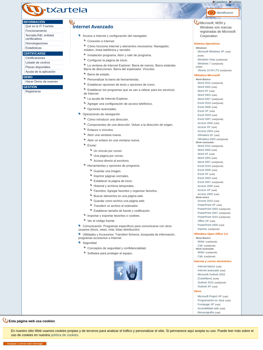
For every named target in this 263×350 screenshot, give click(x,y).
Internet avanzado (208, 270)
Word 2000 (204, 86)
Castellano (221, 1)
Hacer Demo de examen (42, 81)
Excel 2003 (204, 115)
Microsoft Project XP (210, 296)
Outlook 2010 (206, 282)
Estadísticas (34, 47)
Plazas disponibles (38, 67)
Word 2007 (204, 98)
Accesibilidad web (208, 308)
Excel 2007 (204, 119)
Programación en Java (211, 300)
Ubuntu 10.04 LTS (208, 70)
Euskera (236, 1)
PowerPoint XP (207, 204)
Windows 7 (204, 63)
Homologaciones (37, 43)
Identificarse (225, 12)
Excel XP (203, 111)
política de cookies (64, 335)
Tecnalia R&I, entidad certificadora (40, 37)
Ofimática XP (205, 135)
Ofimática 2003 (207, 139)
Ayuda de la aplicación (41, 71)
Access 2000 (205, 123)
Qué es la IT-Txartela (40, 26)
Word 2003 (204, 94)
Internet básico (206, 266)
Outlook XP (204, 286)
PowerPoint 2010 (208, 216)
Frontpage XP (206, 304)
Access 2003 (205, 131)
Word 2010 (204, 82)
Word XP (203, 90)
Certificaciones (35, 58)
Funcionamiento (36, 30)
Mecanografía (206, 312)
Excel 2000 (204, 107)
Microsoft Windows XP (211, 51)
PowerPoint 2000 (208, 224)
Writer (201, 241)
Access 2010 (205, 200)
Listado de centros (38, 62)
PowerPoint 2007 (208, 212)
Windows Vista (206, 59)
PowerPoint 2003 (208, 208)
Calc (200, 245)
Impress (202, 228)
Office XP (203, 220)
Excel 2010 (204, 103)
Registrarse (33, 91)
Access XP (204, 127)
